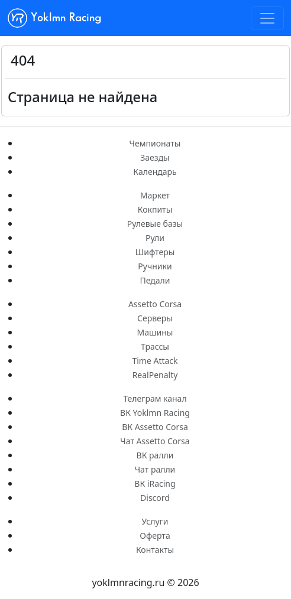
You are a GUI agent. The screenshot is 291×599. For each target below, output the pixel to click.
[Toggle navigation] (267, 18)
